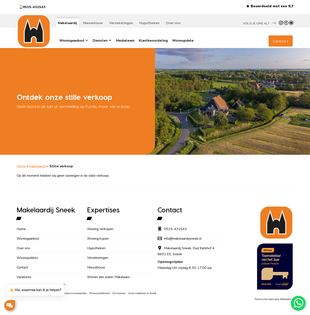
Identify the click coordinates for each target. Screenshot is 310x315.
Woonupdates (27, 257)
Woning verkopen (100, 229)
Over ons (173, 23)
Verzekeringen (121, 23)
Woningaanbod (73, 40)
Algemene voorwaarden (72, 293)
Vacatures (24, 277)
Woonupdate (183, 40)
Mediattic (285, 299)
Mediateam (125, 40)
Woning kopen (98, 238)
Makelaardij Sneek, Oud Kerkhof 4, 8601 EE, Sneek (186, 251)
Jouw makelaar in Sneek (142, 293)
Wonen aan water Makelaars (108, 277)
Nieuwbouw (93, 23)
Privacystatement (99, 293)
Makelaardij (67, 23)
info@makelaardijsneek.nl (180, 238)
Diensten (102, 40)
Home (21, 166)
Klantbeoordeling (153, 40)
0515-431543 (32, 7)
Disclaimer (119, 293)
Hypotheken (149, 23)
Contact (279, 41)
